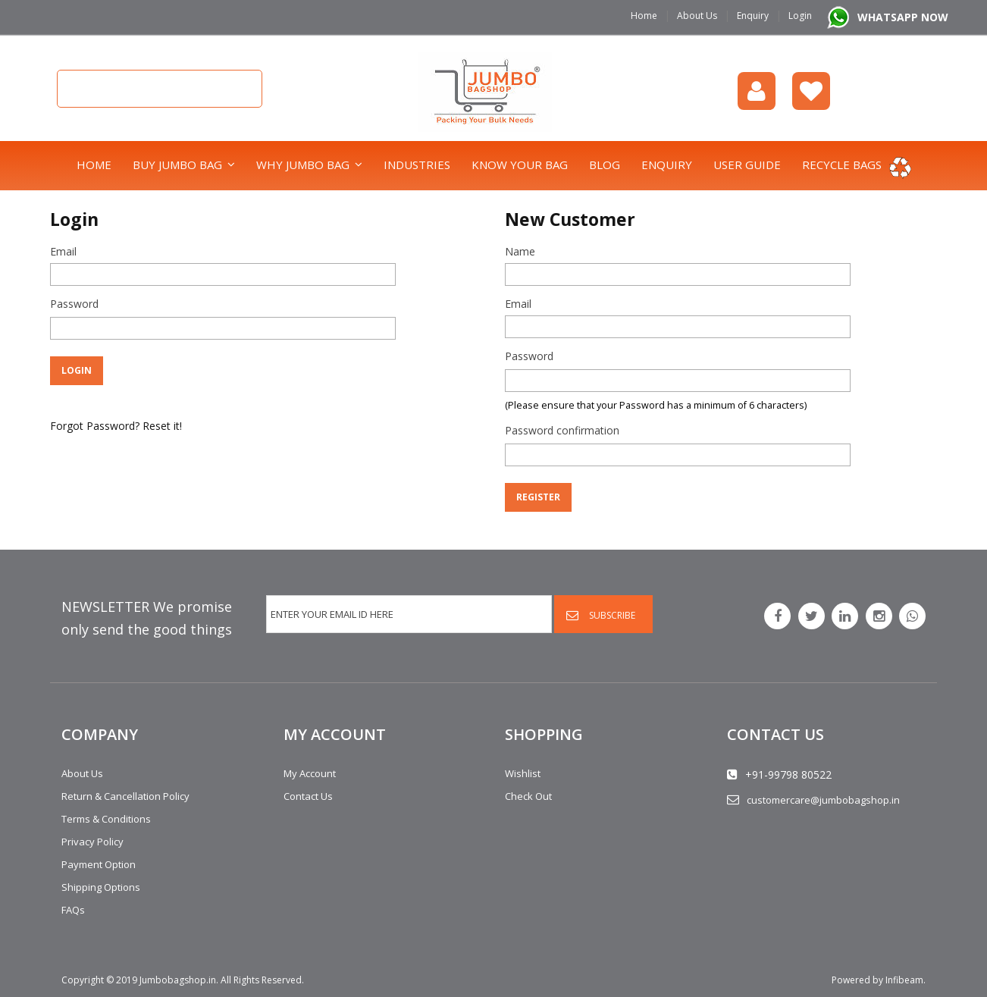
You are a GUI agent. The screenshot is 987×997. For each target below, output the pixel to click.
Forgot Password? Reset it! (116, 426)
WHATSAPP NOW (902, 17)
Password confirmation (562, 430)
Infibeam (904, 979)
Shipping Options (100, 887)
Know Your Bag (520, 164)
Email (63, 251)
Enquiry (753, 15)
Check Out (528, 796)
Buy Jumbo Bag (177, 164)
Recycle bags (842, 164)
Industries (417, 164)
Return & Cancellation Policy (125, 796)
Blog (604, 164)
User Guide (747, 164)
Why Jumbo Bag (302, 164)
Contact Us (308, 796)
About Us (697, 15)
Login (800, 15)
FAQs (73, 910)
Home (644, 15)
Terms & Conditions (106, 819)
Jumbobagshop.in (177, 979)
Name (520, 251)
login (757, 91)
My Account (310, 773)
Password (74, 303)
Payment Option (98, 864)
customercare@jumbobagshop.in (823, 800)
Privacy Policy (92, 841)
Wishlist (811, 91)
